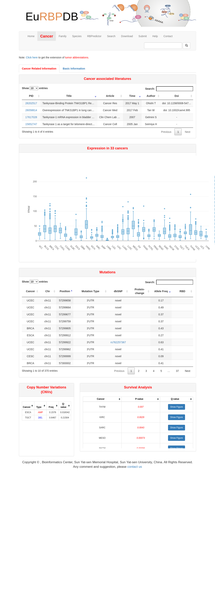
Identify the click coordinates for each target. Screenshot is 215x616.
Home (31, 36)
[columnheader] (28, 405)
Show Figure (176, 407)
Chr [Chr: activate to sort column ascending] (47, 291)
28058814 (31, 110)
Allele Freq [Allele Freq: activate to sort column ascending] (161, 291)
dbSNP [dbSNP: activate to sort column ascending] (118, 291)
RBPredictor (94, 36)
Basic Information (74, 68)
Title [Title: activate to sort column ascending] (69, 95)
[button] (176, 407)
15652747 (31, 124)
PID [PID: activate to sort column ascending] (31, 95)
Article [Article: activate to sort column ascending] (110, 95)
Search (111, 36)
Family (62, 36)
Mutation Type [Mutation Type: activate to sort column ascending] (90, 291)
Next (187, 131)
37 (177, 370)
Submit (142, 36)
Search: (169, 88)
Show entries (35, 88)
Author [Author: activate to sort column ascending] (151, 95)
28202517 (31, 103)
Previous (166, 131)
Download (127, 36)
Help (155, 36)
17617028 (31, 117)
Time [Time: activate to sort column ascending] (132, 95)
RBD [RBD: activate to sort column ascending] (182, 291)
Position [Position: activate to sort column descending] (65, 291)
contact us (134, 466)
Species (76, 36)
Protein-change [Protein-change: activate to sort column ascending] (140, 291)
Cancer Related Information (39, 68)
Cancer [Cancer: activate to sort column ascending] (30, 291)
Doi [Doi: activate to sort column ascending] (177, 95)
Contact (168, 36)
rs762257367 (118, 342)
